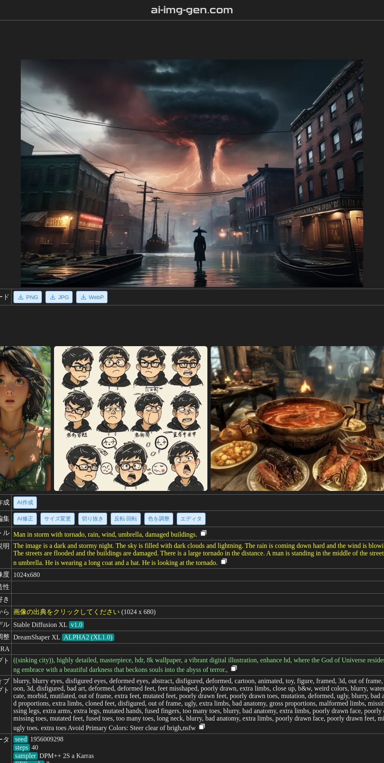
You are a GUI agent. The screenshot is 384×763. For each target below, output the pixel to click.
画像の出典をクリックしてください (66, 611)
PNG (27, 297)
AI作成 (25, 502)
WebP (92, 297)
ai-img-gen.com (192, 10)
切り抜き (92, 518)
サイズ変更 (57, 518)
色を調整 (159, 518)
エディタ (191, 518)
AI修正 (25, 518)
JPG (59, 297)
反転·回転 (126, 518)
